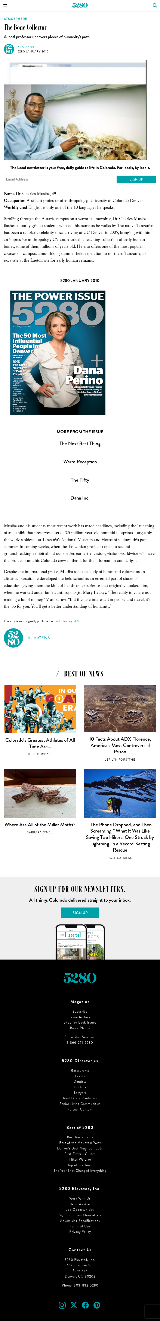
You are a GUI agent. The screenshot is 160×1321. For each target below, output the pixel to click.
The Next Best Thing (80, 443)
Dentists (80, 1081)
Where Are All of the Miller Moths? (40, 824)
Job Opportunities (80, 1209)
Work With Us (80, 1198)
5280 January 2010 (33, 51)
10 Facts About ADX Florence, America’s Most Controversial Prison (120, 745)
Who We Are (80, 1204)
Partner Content (80, 1109)
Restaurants (80, 1070)
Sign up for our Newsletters (80, 1215)
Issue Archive (80, 1017)
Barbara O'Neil (40, 832)
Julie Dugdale (40, 754)
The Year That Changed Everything (80, 1170)
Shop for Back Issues (80, 1022)
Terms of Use (80, 1226)
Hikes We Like (80, 1159)
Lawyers (80, 1092)
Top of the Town (80, 1165)
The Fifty (80, 480)
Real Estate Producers (80, 1098)
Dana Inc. (80, 498)
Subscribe (80, 1011)
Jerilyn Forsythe (120, 760)
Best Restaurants (80, 1137)
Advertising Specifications (80, 1220)
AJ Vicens (26, 47)
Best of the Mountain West (80, 1142)
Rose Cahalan (120, 858)
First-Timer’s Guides (80, 1153)
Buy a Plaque (80, 1027)
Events (80, 1076)
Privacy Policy (80, 1231)
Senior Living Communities (80, 1103)
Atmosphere (15, 18)
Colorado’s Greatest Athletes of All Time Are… (40, 743)
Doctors (80, 1087)
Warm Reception (80, 461)
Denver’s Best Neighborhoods (80, 1148)
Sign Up (136, 179)
